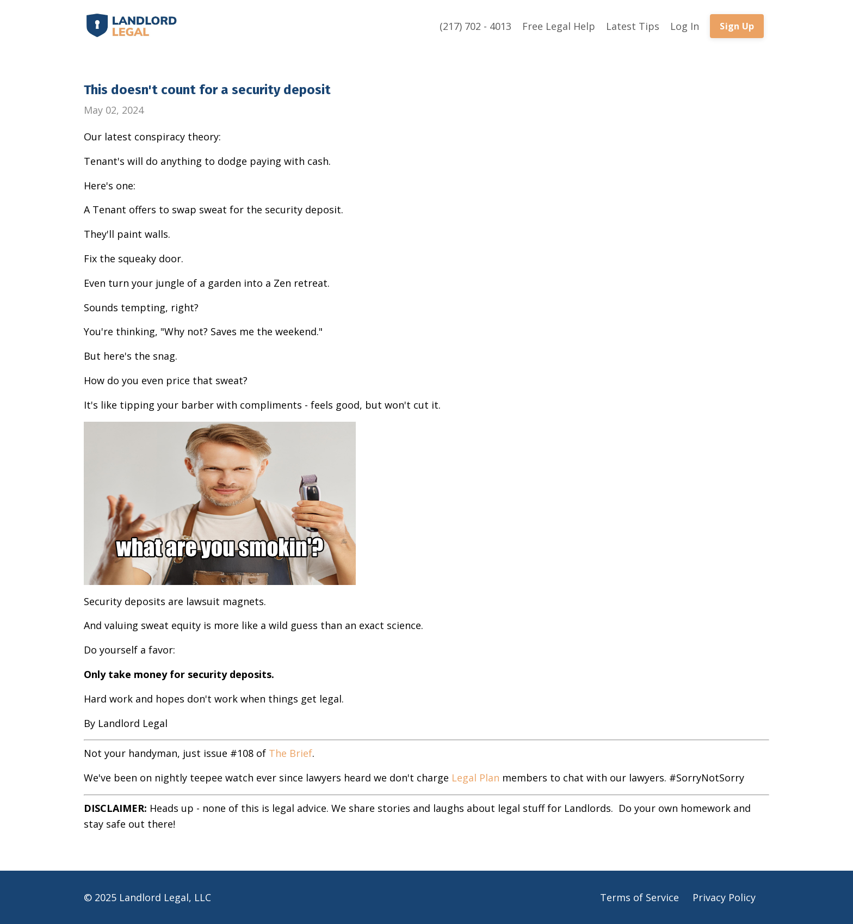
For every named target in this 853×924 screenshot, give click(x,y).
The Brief (290, 753)
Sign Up (737, 26)
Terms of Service (639, 897)
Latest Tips (632, 26)
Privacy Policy (724, 897)
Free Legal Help (558, 26)
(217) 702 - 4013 (475, 26)
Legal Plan (475, 777)
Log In (684, 26)
